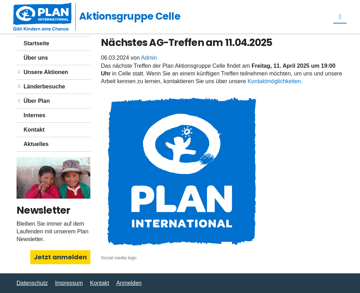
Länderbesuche (44, 86)
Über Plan (37, 101)
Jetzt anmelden (60, 257)
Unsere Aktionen (46, 72)
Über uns (36, 58)
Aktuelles (36, 144)
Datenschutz (32, 283)
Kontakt (34, 130)
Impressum (69, 283)
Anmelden (129, 283)
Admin (149, 58)
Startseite (36, 43)
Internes (34, 115)
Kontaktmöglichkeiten (274, 81)
